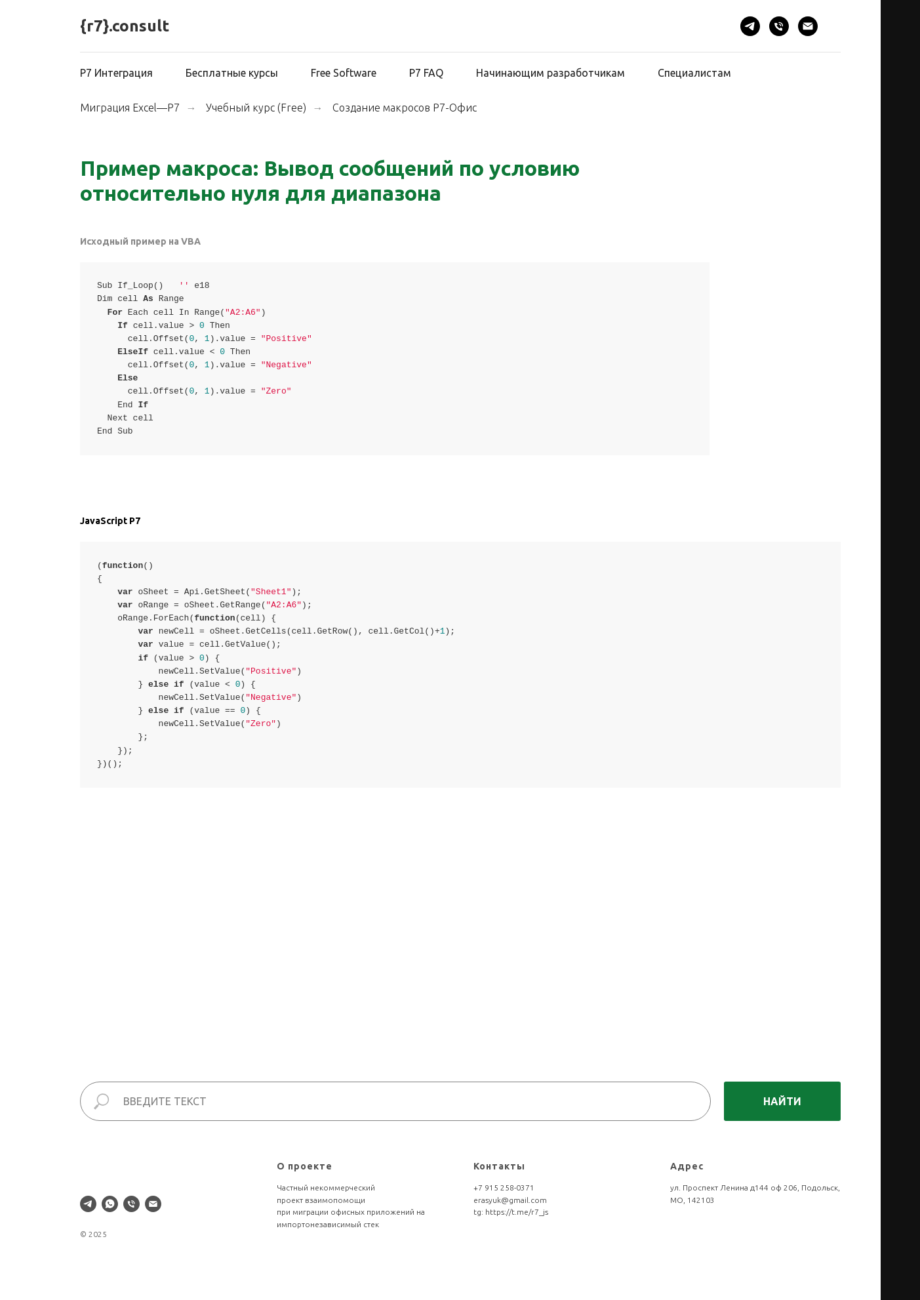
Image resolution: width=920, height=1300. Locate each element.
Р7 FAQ (426, 73)
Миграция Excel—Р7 (130, 107)
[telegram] (750, 26)
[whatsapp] (110, 1204)
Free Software (343, 73)
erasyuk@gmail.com (510, 1200)
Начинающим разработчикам (550, 73)
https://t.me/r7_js (516, 1212)
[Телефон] (779, 26)
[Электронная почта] (808, 26)
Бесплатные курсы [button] (232, 73)
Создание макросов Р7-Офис (404, 107)
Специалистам (694, 73)
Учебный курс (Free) (256, 107)
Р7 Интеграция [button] (116, 73)
